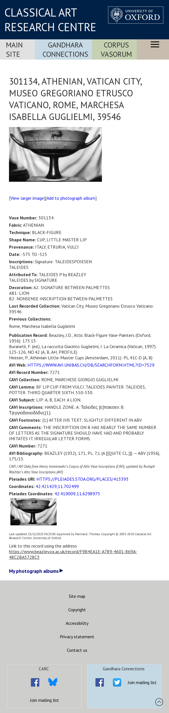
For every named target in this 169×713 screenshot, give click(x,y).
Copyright (77, 609)
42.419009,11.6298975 (77, 493)
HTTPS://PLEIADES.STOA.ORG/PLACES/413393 (82, 479)
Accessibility (77, 623)
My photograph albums (36, 571)
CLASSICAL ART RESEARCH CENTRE (50, 19)
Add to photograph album (71, 198)
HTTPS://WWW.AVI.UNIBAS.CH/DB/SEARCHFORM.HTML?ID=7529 (91, 365)
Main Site (14, 49)
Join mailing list (44, 700)
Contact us (77, 650)
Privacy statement (77, 636)
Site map (77, 596)
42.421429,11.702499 (57, 486)
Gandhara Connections (65, 49)
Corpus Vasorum (116, 49)
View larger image (27, 198)
